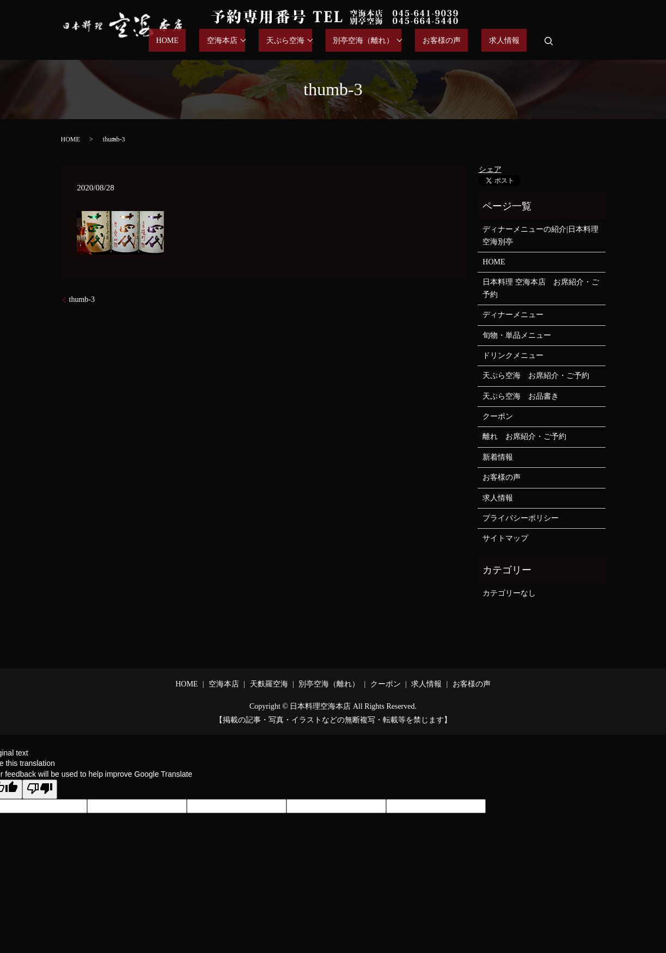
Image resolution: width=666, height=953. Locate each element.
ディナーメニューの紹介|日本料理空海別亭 (540, 235)
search (549, 41)
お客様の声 (463, 41)
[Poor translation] (39, 789)
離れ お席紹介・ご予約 (524, 436)
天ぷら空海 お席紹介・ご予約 (535, 376)
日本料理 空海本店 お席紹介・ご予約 (540, 288)
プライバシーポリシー (520, 518)
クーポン (497, 416)
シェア (490, 169)
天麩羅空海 (269, 684)
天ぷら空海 (322, 41)
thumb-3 (82, 299)
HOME (226, 41)
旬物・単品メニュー (516, 335)
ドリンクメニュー (512, 355)
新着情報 (497, 457)
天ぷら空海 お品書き (520, 396)
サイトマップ (505, 538)
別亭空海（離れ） (392, 41)
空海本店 (266, 41)
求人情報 (511, 41)
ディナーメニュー (512, 315)
